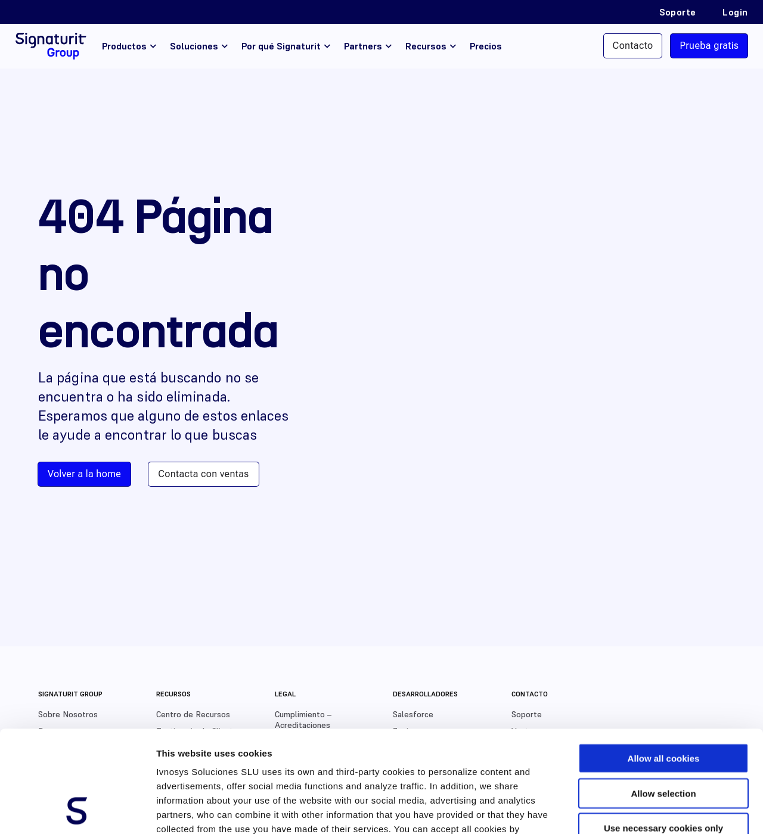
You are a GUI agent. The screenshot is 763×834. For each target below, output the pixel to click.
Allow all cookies (664, 663)
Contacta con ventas (203, 474)
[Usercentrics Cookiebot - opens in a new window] (77, 811)
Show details (625, 810)
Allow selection (663, 698)
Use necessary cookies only (663, 732)
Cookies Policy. (191, 762)
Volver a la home (84, 474)
